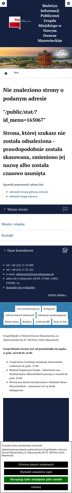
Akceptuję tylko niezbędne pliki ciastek (36, 479)
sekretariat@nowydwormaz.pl (35, 274)
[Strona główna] (6, 73)
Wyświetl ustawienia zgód (36, 472)
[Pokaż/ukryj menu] (68, 3)
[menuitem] (28, 309)
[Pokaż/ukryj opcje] (3, 3)
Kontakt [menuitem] (7, 235)
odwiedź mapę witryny (23, 196)
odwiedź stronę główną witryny (28, 192)
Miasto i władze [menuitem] (13, 224)
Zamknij (36, 487)
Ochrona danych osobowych (36, 464)
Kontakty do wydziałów (20, 287)
